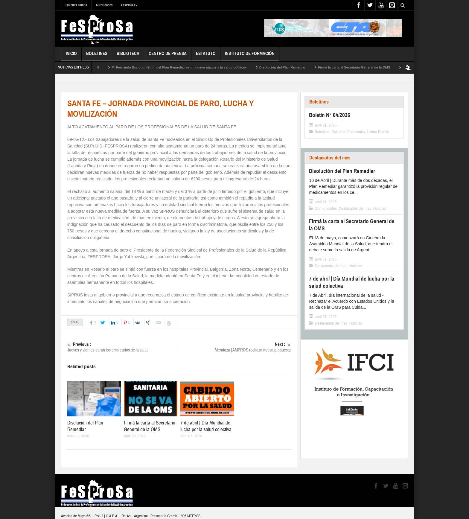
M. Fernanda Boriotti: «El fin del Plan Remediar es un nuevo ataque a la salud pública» (193, 67)
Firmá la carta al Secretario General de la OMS (368, 67)
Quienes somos (76, 5)
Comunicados (325, 208)
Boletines (97, 56)
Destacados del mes (330, 158)
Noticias (379, 208)
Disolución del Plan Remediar (296, 67)
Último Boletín (378, 132)
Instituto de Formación (249, 56)
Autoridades (104, 5)
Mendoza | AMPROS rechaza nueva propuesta (235, 347)
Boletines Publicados (348, 132)
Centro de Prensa (167, 56)
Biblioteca (128, 56)
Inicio (71, 56)
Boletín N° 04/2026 (98, 67)
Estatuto (205, 56)
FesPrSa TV (129, 5)
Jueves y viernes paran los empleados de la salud (123, 347)
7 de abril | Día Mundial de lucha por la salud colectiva (206, 426)
